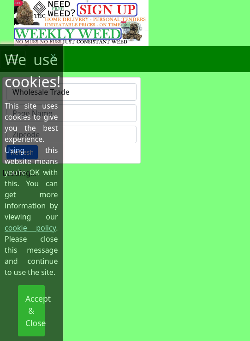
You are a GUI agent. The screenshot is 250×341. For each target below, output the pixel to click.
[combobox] (71, 92)
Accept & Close (35, 311)
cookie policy (30, 228)
